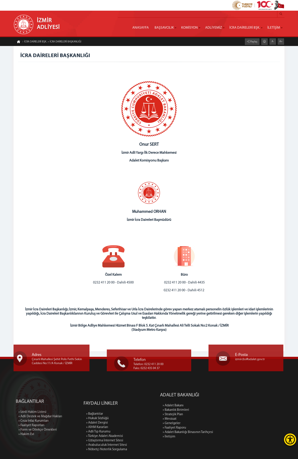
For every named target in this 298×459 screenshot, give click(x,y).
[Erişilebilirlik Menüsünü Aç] (290, 439)
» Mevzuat (194, 419)
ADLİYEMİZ (213, 28)
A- (273, 41)
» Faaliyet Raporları (31, 443)
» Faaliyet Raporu (198, 427)
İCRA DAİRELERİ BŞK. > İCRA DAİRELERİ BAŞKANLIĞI (51, 42)
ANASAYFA (140, 28)
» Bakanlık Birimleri (200, 410)
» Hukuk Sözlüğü (97, 441)
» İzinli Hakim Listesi (32, 429)
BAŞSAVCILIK (164, 28)
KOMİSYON (189, 28)
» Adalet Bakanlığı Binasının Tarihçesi (212, 432)
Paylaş (253, 41)
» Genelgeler (196, 423)
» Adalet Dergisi (97, 445)
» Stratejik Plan (197, 414)
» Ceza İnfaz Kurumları (33, 438)
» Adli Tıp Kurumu (98, 454)
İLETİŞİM (273, 28)
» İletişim (193, 436)
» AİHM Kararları (97, 450)
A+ (280, 41)
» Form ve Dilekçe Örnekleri (37, 447)
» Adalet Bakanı (197, 405)
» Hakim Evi (26, 452)
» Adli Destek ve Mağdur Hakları (40, 434)
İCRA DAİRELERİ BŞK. (244, 28)
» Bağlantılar (94, 436)
